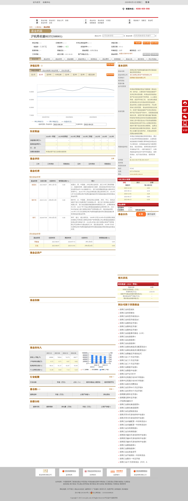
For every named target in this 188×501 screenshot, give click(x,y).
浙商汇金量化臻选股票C (129, 408)
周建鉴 (36, 242)
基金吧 (150, 20)
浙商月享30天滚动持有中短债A (132, 415)
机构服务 (101, 23)
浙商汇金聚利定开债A (128, 323)
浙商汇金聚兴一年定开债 (130, 459)
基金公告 (129, 59)
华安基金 (84, 482)
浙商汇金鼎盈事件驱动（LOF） (132, 333)
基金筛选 (101, 20)
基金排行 (52, 20)
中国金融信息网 (93, 482)
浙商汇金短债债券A (128, 337)
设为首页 (36, 2)
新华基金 (86, 484)
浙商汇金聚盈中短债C (128, 371)
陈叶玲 (126, 54)
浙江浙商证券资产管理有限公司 (141, 75)
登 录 (147, 2)
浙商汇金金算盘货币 (128, 452)
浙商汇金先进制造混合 (129, 411)
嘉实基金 (66, 484)
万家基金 (116, 484)
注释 (112, 158)
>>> (155, 284)
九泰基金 (127, 482)
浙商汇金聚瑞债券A (128, 445)
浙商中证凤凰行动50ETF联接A (132, 377)
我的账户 (136, 20)
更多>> (111, 377)
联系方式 (103, 489)
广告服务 (95, 489)
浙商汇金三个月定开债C (129, 360)
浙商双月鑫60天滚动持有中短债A (133, 435)
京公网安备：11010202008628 (103, 493)
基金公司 (60, 20)
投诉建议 (125, 489)
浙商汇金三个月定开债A (129, 357)
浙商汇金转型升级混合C (129, 320)
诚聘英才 (88, 489)
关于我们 (70, 489)
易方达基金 (100, 484)
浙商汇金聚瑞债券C (128, 448)
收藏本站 (46, 2)
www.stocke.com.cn (136, 174)
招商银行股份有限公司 (138, 78)
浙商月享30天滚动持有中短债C (132, 418)
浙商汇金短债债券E (128, 343)
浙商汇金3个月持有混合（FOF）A (133, 462)
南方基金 (73, 484)
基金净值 (44, 20)
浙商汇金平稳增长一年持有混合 (132, 455)
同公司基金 (153, 59)
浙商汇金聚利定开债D (128, 330)
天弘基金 (80, 484)
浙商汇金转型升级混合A (129, 316)
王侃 (36, 246)
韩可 (131, 54)
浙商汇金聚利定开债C (128, 326)
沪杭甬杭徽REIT (126, 401)
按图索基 (93, 23)
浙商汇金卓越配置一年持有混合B (133, 425)
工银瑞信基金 (76, 482)
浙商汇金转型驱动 (127, 313)
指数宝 (144, 20)
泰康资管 (123, 484)
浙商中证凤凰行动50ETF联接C (132, 381)
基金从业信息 (79, 489)
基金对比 (93, 20)
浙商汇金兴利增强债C (128, 432)
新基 (66, 20)
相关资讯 (141, 59)
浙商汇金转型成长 (127, 309)
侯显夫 (121, 54)
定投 (50, 23)
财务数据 (117, 59)
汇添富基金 (110, 482)
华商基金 (102, 482)
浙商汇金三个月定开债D (129, 364)
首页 (31, 27)
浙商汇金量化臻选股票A (129, 404)
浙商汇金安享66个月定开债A (131, 387)
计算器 (108, 20)
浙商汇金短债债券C (128, 340)
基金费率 (105, 59)
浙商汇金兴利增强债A (128, 428)
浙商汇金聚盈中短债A (128, 367)
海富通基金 (109, 484)
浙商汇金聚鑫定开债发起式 (131, 354)
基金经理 (44, 23)
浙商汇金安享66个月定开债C (131, 391)
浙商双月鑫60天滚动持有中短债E (133, 442)
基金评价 (47, 59)
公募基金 (38, 27)
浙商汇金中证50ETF (128, 374)
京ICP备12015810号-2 (82, 493)
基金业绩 (35, 59)
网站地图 (63, 489)
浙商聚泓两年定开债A (128, 394)
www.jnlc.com (86, 498)
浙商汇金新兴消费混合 (129, 384)
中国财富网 (67, 482)
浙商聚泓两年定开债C (128, 398)
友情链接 (117, 489)
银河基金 (93, 484)
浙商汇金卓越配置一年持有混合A (133, 421)
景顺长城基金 (119, 482)
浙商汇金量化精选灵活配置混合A (133, 347)
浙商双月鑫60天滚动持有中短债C (133, 438)
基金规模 (70, 59)
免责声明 (110, 489)
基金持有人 (82, 59)
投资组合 (94, 59)
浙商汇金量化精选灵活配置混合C (133, 350)
